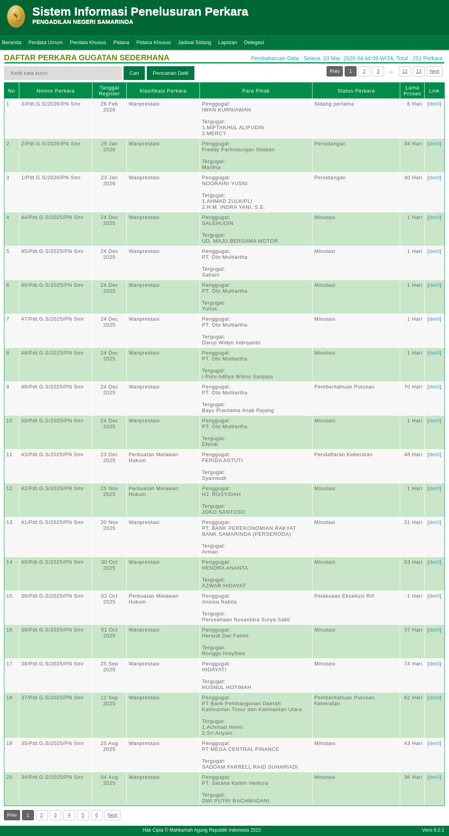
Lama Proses (412, 91)
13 (418, 71)
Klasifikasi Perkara (163, 91)
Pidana (121, 42)
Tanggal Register (109, 91)
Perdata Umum (45, 42)
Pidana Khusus (154, 42)
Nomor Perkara (56, 91)
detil (434, 104)
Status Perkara (356, 91)
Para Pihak (256, 91)
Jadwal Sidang (194, 42)
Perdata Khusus (88, 42)
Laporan (227, 42)
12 (404, 71)
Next (435, 71)
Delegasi (254, 42)
